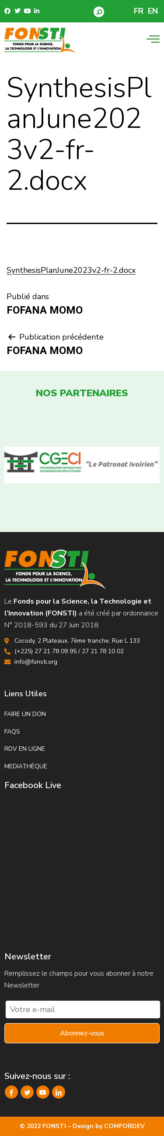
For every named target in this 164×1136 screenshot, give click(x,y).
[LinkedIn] (58, 1092)
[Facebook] (11, 1092)
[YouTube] (42, 1092)
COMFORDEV (124, 1126)
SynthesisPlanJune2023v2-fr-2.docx (71, 270)
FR (138, 11)
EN (153, 11)
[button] (99, 12)
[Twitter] (27, 1092)
